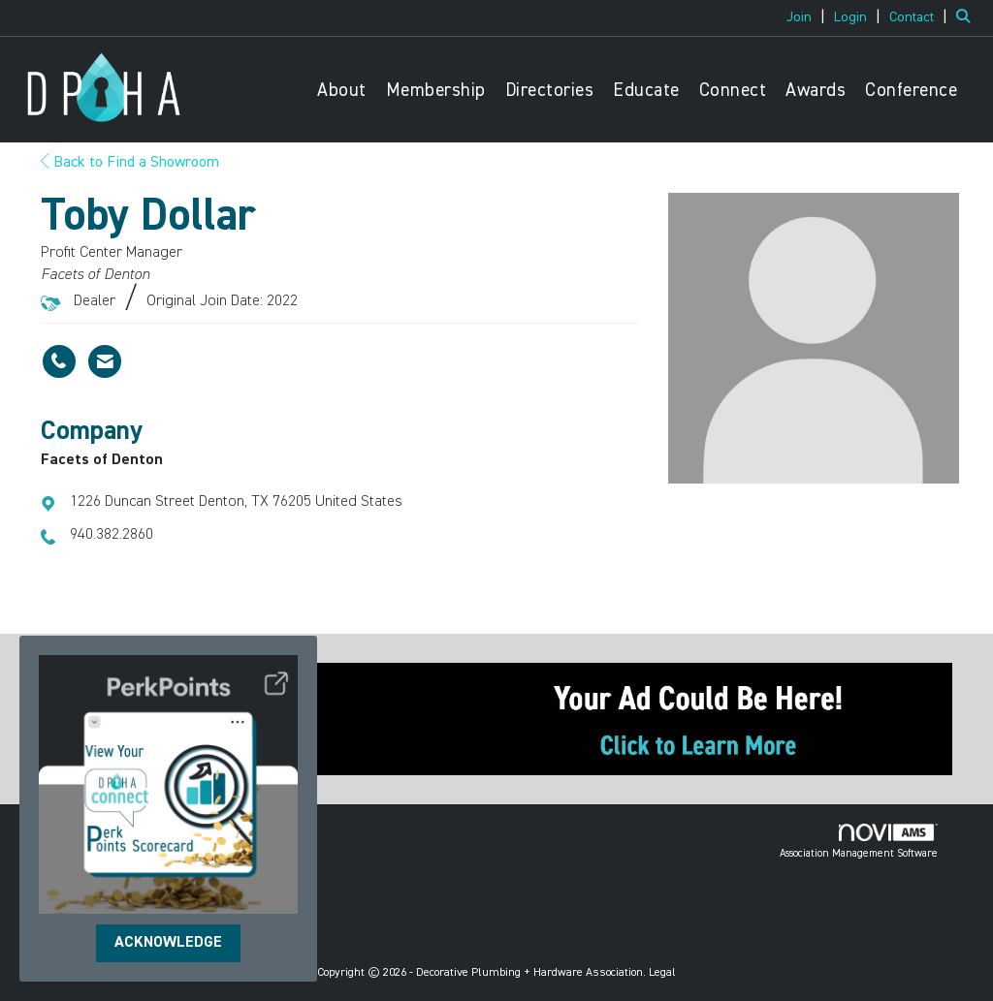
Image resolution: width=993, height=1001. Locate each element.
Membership (436, 90)
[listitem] (808, 17)
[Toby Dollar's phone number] (59, 361)
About (342, 90)
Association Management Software (859, 841)
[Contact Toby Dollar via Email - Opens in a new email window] (104, 361)
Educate (646, 90)
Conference (911, 90)
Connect (733, 90)
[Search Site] (967, 17)
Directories (549, 90)
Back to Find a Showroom (130, 163)
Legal (662, 973)
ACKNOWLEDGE (168, 943)
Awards (815, 90)
